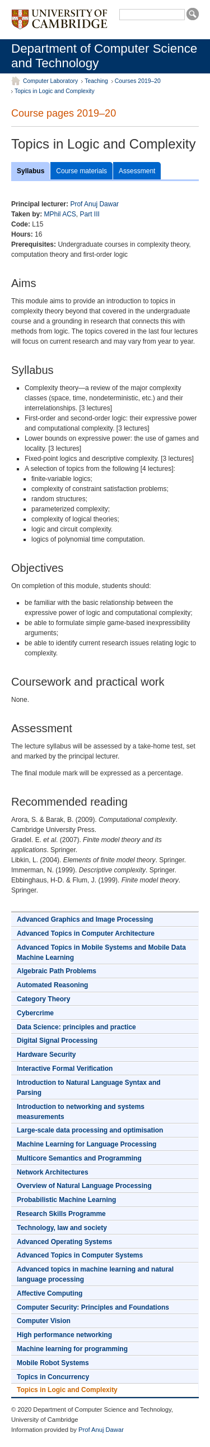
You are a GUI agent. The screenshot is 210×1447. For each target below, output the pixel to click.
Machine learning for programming (72, 1349)
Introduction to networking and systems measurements (80, 1112)
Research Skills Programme (61, 1214)
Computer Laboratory (50, 81)
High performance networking (64, 1335)
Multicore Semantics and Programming (79, 1158)
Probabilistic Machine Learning (66, 1200)
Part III (90, 214)
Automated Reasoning (52, 985)
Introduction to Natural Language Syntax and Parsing (89, 1088)
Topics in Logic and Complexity (55, 91)
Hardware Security (46, 1054)
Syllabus (30, 171)
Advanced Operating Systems (64, 1242)
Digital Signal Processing (57, 1040)
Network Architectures (52, 1172)
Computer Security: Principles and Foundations (93, 1307)
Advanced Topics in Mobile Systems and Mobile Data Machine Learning (101, 952)
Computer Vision (44, 1321)
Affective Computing (49, 1293)
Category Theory (43, 999)
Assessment (137, 171)
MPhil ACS (60, 214)
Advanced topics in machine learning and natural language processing (95, 1274)
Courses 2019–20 (138, 81)
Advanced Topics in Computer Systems (80, 1255)
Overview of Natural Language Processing (84, 1186)
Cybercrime (35, 1013)
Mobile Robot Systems (53, 1363)
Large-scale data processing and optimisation (90, 1130)
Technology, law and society (62, 1228)
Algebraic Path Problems (56, 971)
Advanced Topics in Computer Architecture (86, 933)
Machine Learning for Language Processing (86, 1144)
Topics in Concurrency (53, 1377)
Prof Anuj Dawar (94, 204)
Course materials (81, 171)
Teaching (96, 81)
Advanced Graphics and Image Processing (85, 919)
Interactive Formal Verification (65, 1068)
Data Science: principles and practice (76, 1027)
